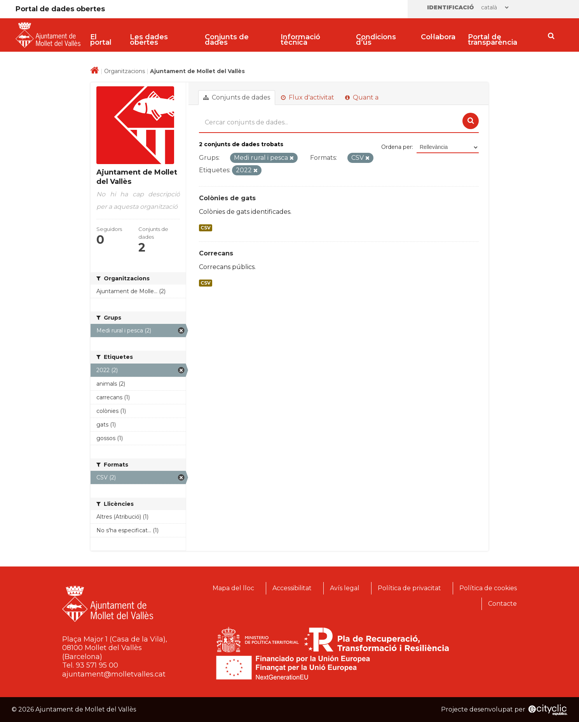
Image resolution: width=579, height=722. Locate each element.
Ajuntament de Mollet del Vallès (197, 71)
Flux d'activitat (307, 97)
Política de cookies (488, 588)
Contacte (502, 603)
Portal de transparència (492, 40)
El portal (101, 40)
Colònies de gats (227, 198)
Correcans (216, 253)
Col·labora (438, 37)
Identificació (450, 7)
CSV (206, 228)
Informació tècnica (300, 40)
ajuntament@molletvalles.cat (114, 674)
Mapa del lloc (233, 588)
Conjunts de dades (227, 40)
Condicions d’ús (376, 40)
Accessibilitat (292, 588)
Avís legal (344, 588)
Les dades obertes (149, 40)
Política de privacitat (409, 588)
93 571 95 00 (97, 665)
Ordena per (396, 146)
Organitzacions (124, 71)
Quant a (361, 97)
